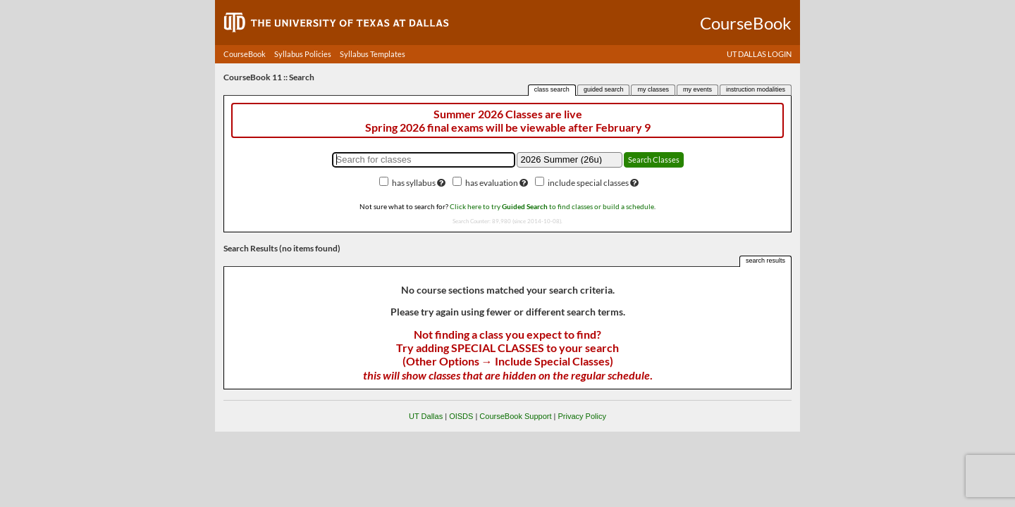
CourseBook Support (515, 416)
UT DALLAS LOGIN (759, 53)
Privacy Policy (581, 416)
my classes (653, 89)
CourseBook (244, 53)
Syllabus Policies (302, 53)
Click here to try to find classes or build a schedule (552, 206)
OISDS (461, 416)
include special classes (588, 182)
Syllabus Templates (372, 53)
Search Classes (653, 159)
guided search (604, 89)
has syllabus (414, 182)
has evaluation (491, 182)
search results (765, 260)
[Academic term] (569, 160)
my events (697, 89)
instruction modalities (755, 89)
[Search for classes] (423, 160)
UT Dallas (426, 416)
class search (552, 89)
